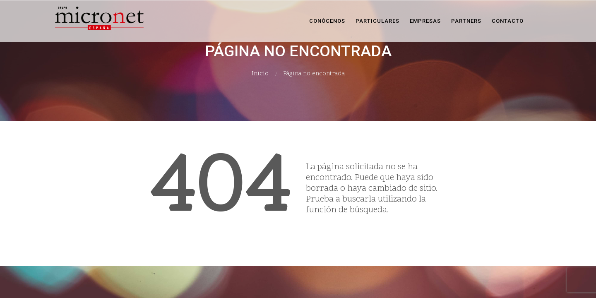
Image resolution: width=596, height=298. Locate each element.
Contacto (508, 21)
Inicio (260, 74)
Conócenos (327, 21)
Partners (466, 21)
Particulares (377, 21)
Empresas (425, 21)
